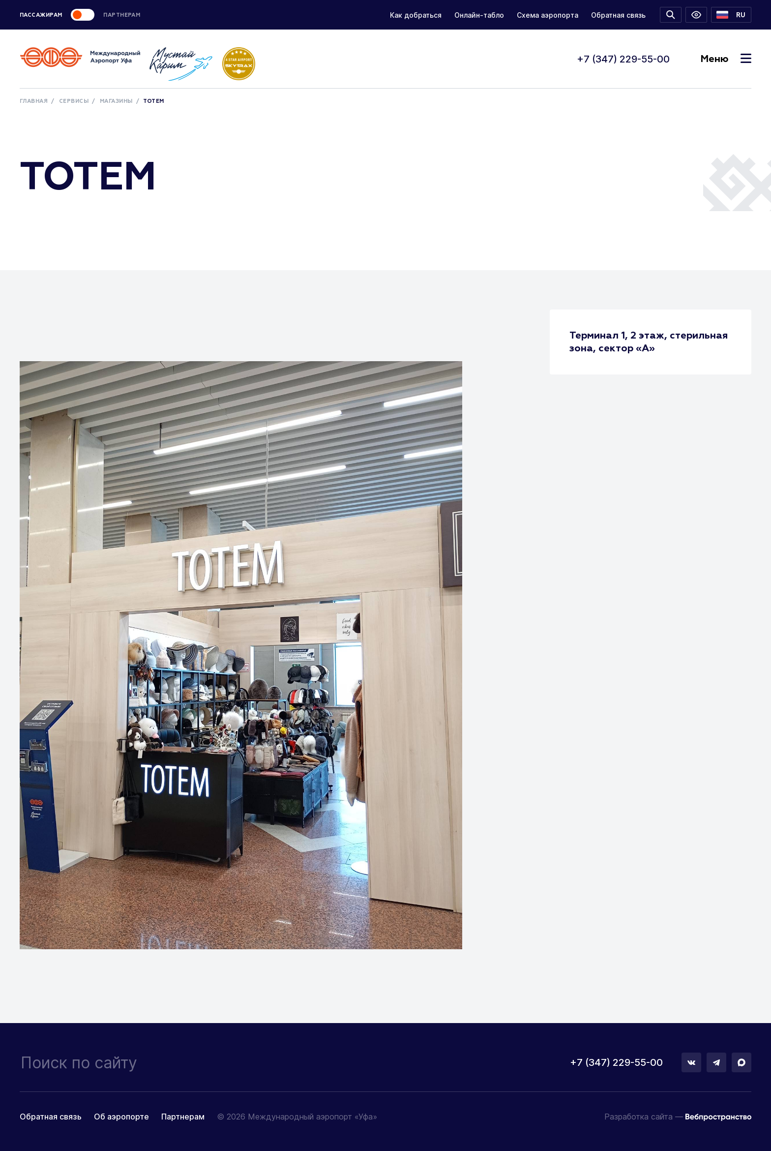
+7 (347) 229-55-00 (623, 59)
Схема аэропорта (547, 15)
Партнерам (183, 1116)
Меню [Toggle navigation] (725, 59)
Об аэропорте (121, 1116)
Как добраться (416, 15)
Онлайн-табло (479, 15)
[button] (731, 14)
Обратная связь (618, 15)
